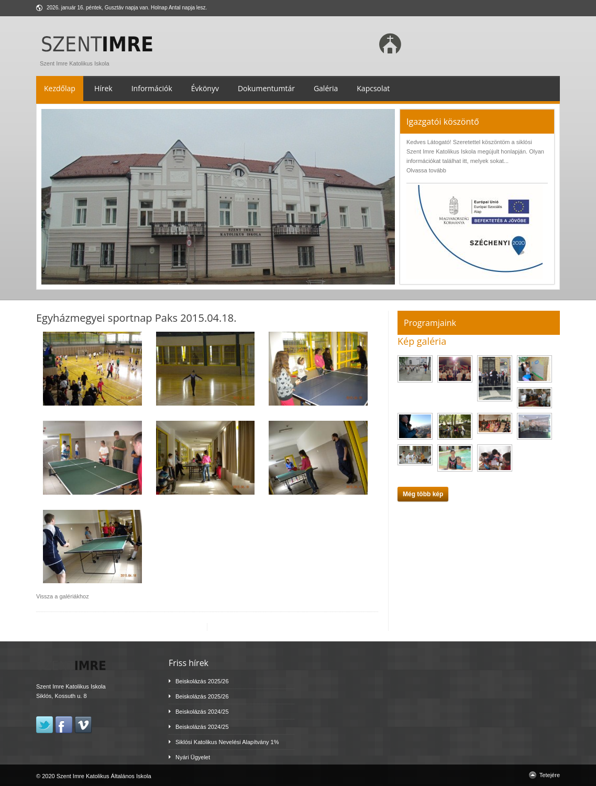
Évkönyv (205, 88)
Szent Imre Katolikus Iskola (99, 61)
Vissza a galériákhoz (62, 596)
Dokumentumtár (266, 88)
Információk (151, 88)
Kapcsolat (373, 88)
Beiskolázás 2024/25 (202, 711)
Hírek (103, 88)
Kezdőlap (59, 88)
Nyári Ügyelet (192, 757)
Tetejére (549, 775)
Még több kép (423, 494)
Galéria (326, 88)
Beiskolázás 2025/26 (202, 681)
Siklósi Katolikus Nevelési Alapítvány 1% (227, 742)
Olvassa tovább (426, 170)
